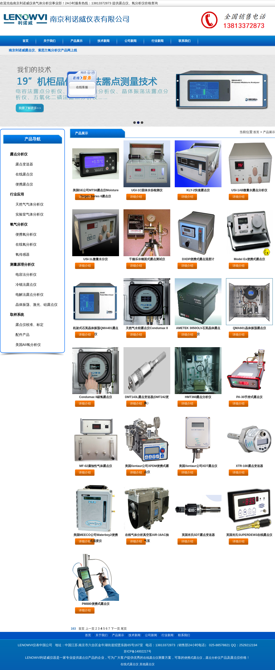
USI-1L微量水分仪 (95, 259)
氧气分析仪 (19, 224)
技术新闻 (104, 41)
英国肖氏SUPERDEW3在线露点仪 (249, 535)
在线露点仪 (24, 174)
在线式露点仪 (129, 664)
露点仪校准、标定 (30, 325)
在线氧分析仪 (26, 244)
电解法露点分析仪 (30, 295)
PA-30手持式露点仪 (249, 397)
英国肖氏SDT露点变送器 (198, 535)
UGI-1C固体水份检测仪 (146, 190)
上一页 (90, 628)
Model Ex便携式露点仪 (249, 259)
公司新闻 (130, 41)
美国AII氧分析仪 (28, 345)
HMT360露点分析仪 (198, 397)
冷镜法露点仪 (26, 284)
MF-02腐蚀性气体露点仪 (95, 466)
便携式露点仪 (193, 657)
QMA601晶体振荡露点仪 (249, 328)
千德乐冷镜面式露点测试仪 (147, 259)
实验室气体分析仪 (30, 214)
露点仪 (83, 657)
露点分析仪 (19, 154)
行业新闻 (158, 41)
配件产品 (23, 335)
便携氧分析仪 (26, 234)
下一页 (115, 628)
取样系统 (17, 315)
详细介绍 (136, 197)
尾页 (124, 628)
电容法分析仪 (26, 274)
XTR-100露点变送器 (249, 466)
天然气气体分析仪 (30, 204)
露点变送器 (24, 164)
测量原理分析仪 (22, 264)
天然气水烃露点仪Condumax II (147, 328)
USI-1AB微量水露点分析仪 (249, 190)
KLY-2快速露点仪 (198, 190)
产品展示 (76, 41)
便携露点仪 (24, 184)
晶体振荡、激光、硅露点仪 (37, 305)
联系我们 (184, 41)
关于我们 (50, 41)
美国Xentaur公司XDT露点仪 (198, 466)
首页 (25, 41)
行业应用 (17, 194)
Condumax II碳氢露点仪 (95, 397)
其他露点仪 (147, 664)
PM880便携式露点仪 (95, 604)
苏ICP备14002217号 (137, 651)
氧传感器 (23, 254)
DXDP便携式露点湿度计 (198, 259)
